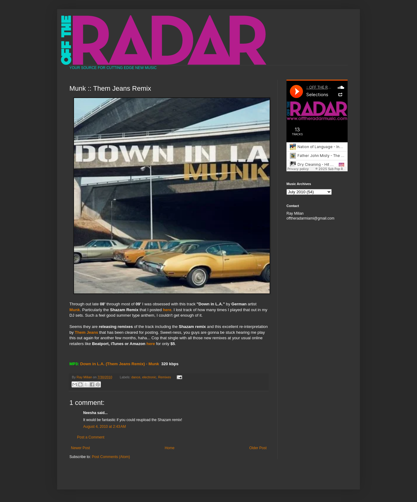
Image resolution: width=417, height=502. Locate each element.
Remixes (164, 377)
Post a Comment (90, 437)
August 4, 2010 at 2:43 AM (104, 426)
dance (135, 377)
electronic (149, 377)
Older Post (258, 448)
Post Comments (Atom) (111, 457)
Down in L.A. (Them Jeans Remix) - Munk (119, 364)
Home (170, 448)
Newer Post (80, 448)
